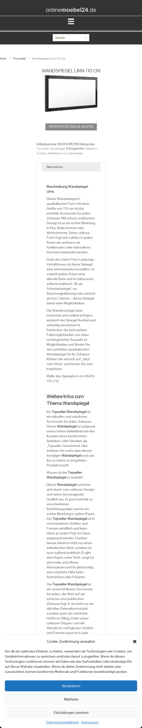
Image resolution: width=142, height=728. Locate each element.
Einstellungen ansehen (71, 712)
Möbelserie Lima (57, 153)
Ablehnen (71, 699)
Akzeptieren (71, 686)
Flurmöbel (19, 58)
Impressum (90, 722)
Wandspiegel (57, 148)
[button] (134, 641)
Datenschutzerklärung (62, 722)
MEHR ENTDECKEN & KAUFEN (71, 127)
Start (3, 58)
